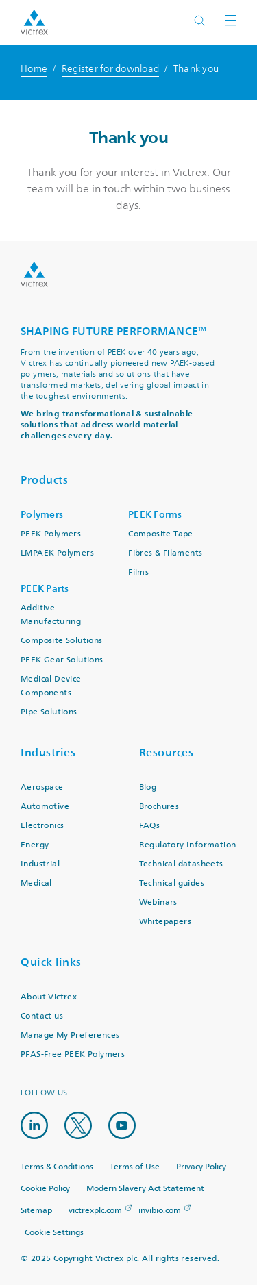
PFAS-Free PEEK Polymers (73, 1054)
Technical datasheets (181, 864)
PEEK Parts (45, 588)
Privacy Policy (201, 1167)
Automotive (45, 806)
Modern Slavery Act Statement (145, 1189)
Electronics (42, 826)
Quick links (51, 962)
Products (44, 480)
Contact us (42, 1016)
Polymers (42, 514)
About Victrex (49, 997)
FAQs (149, 826)
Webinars (158, 902)
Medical (36, 883)
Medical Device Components (51, 686)
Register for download (110, 69)
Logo (34, 274)
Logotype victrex (34, 22)
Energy (35, 845)
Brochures (159, 806)
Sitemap (36, 1210)
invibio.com (159, 1210)
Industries (48, 752)
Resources (166, 752)
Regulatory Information (187, 845)
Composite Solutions (62, 641)
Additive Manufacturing (51, 615)
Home (34, 69)
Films (138, 572)
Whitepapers (165, 921)
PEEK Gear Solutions (62, 660)
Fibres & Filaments (165, 553)
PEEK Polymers (51, 534)
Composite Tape (160, 534)
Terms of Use (135, 1167)
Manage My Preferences (70, 1035)
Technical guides (171, 883)
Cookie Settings (54, 1233)
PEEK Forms (155, 514)
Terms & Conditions (57, 1167)
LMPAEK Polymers (57, 553)
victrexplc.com (95, 1210)
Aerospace (42, 787)
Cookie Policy (45, 1189)
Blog (148, 787)
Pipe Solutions (49, 712)
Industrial (40, 864)
